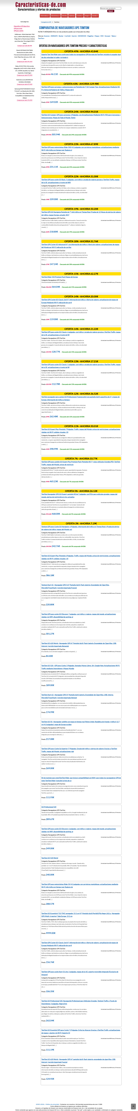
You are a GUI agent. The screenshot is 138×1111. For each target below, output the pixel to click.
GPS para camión (18, 31)
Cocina (80, 16)
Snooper (107, 36)
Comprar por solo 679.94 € (24, 84)
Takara (113, 36)
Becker (61, 36)
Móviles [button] (64, 16)
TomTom (41, 38)
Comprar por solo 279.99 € (24, 75)
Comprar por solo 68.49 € (24, 45)
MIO (102, 36)
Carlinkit (68, 36)
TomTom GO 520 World (49, 858)
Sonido (95, 16)
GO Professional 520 (48, 807)
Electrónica (55, 16)
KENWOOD (82, 36)
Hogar (87, 16)
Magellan (90, 36)
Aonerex (46, 36)
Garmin (74, 36)
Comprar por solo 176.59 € (24, 100)
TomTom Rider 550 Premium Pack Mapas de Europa (59, 277)
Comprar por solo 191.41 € (24, 61)
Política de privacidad (52, 1104)
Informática (45, 16)
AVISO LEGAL (40, 1104)
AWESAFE (54, 36)
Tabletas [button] (72, 16)
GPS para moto (18, 28)
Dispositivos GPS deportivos (22, 26)
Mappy (97, 36)
